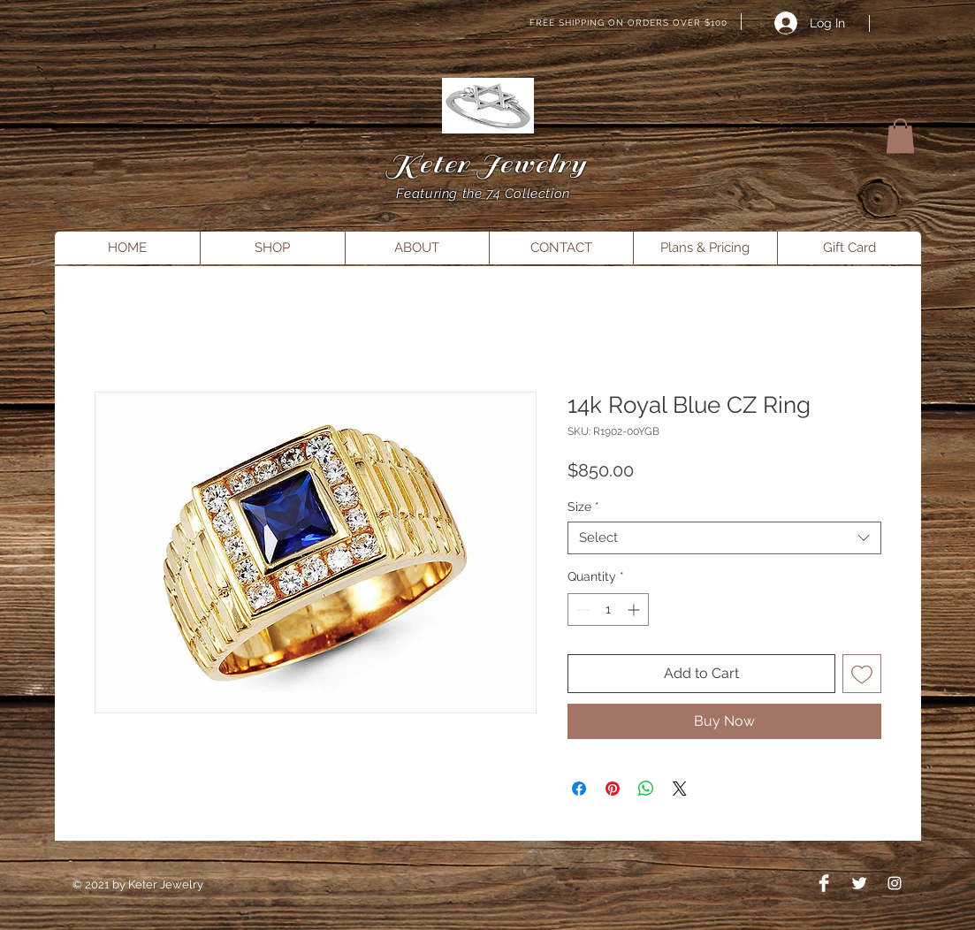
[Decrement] (581, 609)
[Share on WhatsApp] (646, 788)
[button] (900, 135)
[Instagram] (894, 883)
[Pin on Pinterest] (612, 788)
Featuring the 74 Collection (485, 194)
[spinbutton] (608, 609)
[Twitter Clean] (859, 883)
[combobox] (724, 538)
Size (583, 506)
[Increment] (635, 609)
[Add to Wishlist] (861, 673)
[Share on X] (679, 788)
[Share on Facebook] (579, 788)
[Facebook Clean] (824, 883)
